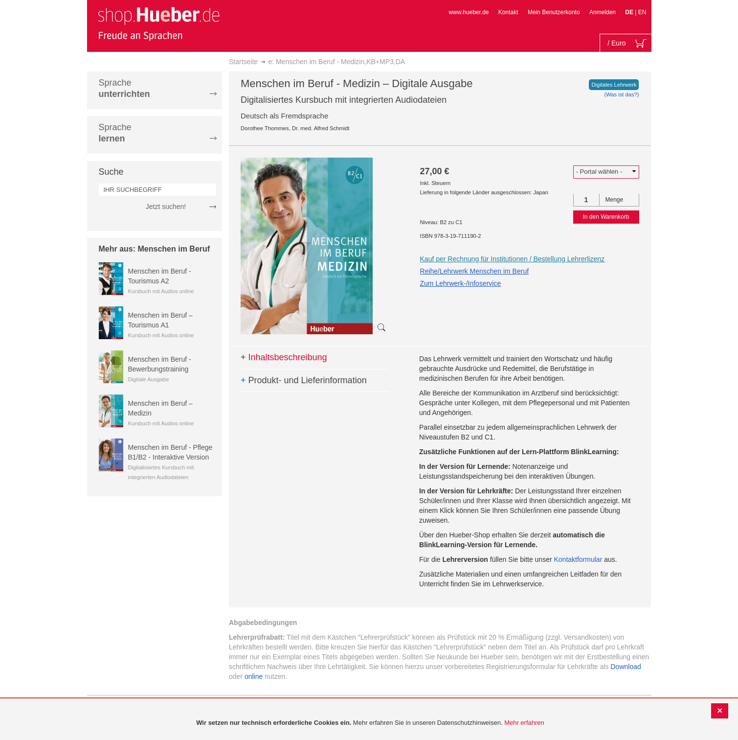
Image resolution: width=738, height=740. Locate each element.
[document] (370, 723)
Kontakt (508, 12)
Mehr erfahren (524, 722)
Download (626, 667)
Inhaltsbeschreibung (284, 357)
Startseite (243, 62)
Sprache (124, 88)
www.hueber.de (468, 12)
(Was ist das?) (621, 94)
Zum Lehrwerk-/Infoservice (460, 283)
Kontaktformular (578, 559)
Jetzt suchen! (166, 206)
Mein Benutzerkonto (554, 12)
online (254, 676)
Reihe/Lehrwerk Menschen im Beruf (474, 271)
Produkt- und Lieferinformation (304, 380)
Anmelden (602, 12)
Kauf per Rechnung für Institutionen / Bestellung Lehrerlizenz (512, 259)
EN (642, 12)
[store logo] (158, 23)
